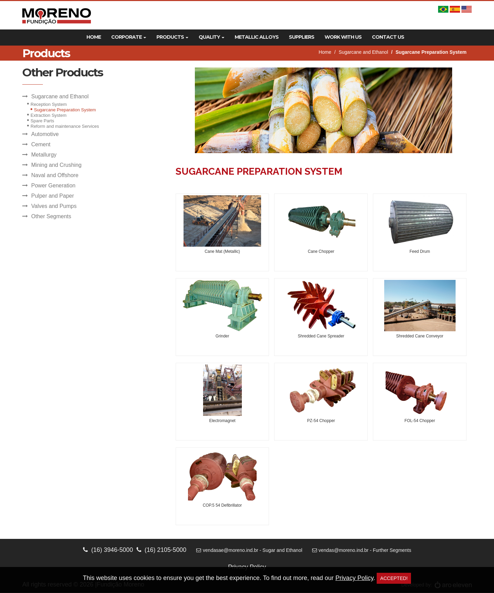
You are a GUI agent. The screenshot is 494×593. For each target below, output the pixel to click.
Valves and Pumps (54, 206)
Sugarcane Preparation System (65, 109)
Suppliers (301, 37)
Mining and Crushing (56, 165)
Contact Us (388, 37)
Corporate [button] (128, 37)
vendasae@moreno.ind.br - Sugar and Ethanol (250, 550)
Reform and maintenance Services (65, 126)
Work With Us (343, 37)
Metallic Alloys (257, 37)
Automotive (45, 134)
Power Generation (53, 185)
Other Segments (51, 216)
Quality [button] (211, 37)
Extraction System (49, 115)
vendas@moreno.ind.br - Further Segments (362, 550)
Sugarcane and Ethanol (363, 52)
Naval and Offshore (55, 175)
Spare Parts (42, 120)
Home (93, 37)
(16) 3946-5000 (107, 549)
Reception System (49, 104)
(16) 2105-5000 (161, 549)
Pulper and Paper (52, 196)
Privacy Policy (355, 578)
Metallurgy (44, 155)
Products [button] (172, 37)
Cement (40, 144)
